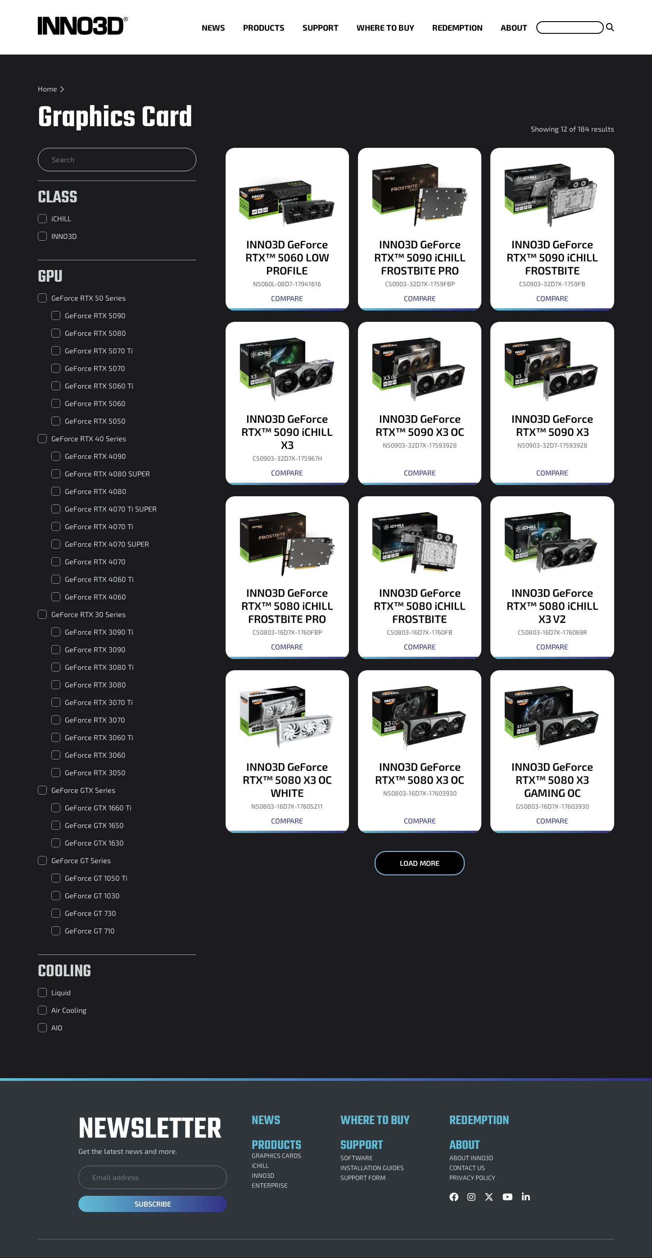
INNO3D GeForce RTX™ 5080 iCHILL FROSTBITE (420, 605)
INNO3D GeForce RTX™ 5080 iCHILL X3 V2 (552, 605)
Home (47, 88)
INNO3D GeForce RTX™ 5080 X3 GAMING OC (552, 779)
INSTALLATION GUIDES (372, 1168)
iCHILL (260, 1165)
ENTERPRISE (270, 1185)
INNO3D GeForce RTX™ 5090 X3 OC (420, 425)
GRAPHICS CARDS (276, 1156)
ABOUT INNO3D (471, 1158)
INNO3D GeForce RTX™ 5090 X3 (552, 425)
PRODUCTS (264, 27)
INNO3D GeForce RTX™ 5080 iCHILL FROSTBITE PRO (287, 605)
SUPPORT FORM (362, 1178)
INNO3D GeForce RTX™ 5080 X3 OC (419, 773)
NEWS (213, 27)
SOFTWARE (356, 1158)
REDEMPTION (457, 27)
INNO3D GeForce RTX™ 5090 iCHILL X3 (287, 431)
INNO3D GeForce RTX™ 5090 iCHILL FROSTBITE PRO (420, 257)
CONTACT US (467, 1168)
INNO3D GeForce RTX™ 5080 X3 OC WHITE (287, 779)
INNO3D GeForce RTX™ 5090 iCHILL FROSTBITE (552, 257)
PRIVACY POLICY (472, 1178)
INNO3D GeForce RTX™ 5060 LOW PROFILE (287, 257)
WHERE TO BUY (385, 27)
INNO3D (263, 1175)
